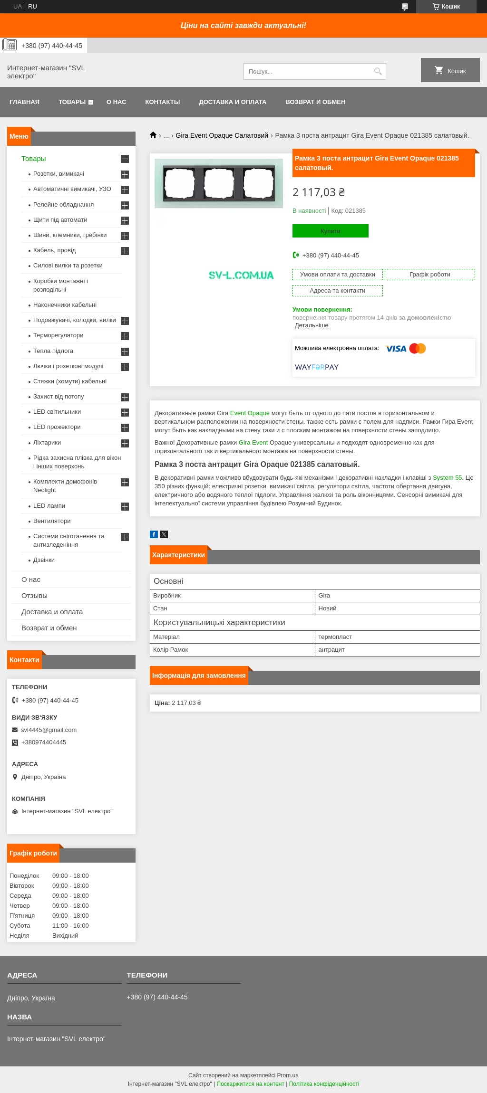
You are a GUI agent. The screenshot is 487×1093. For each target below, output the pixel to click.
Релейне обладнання (63, 204)
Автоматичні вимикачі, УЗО (72, 188)
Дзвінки (44, 559)
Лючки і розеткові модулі (68, 366)
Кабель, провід (54, 250)
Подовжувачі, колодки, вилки (74, 319)
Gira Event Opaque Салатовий (222, 135)
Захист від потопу (58, 396)
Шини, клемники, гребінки (70, 234)
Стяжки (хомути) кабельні (70, 381)
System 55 (447, 477)
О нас (117, 101)
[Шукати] (378, 71)
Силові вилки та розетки (68, 265)
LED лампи (49, 505)
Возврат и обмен (315, 101)
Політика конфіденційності (324, 1084)
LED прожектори (57, 426)
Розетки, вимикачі (58, 173)
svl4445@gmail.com (49, 729)
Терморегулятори (58, 335)
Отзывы (34, 595)
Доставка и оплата (232, 101)
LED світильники (57, 411)
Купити (331, 231)
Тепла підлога (53, 350)
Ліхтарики (47, 442)
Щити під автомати (60, 219)
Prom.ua (288, 1075)
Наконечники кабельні (65, 304)
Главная (24, 101)
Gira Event (253, 442)
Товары (72, 101)
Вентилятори (51, 520)
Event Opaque (250, 413)
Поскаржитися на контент (250, 1084)
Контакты (163, 101)
